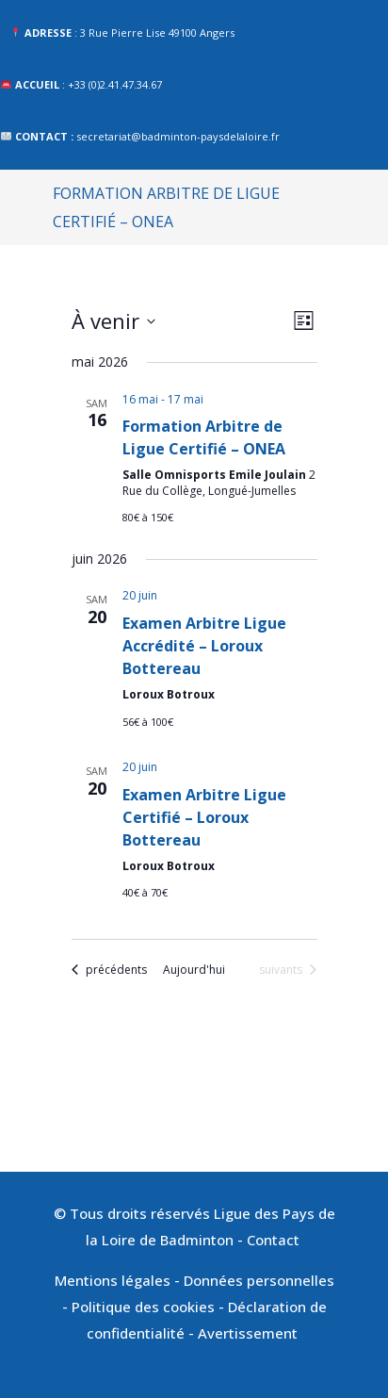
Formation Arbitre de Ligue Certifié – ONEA (203, 437)
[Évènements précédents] (109, 970)
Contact (275, 1239)
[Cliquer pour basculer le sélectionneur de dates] (113, 321)
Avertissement (249, 1333)
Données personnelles (259, 1280)
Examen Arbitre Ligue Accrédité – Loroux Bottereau (204, 646)
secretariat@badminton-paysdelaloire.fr (178, 136)
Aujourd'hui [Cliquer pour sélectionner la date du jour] (194, 970)
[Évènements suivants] (287, 970)
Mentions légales (112, 1280)
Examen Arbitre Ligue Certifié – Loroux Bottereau (204, 817)
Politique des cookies (143, 1306)
